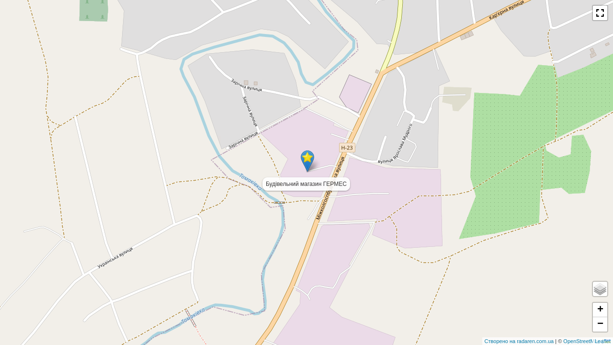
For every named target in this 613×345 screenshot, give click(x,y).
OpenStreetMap (582, 341)
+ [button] (600, 310)
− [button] (600, 324)
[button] (600, 13)
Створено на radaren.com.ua (519, 341)
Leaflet (603, 341)
